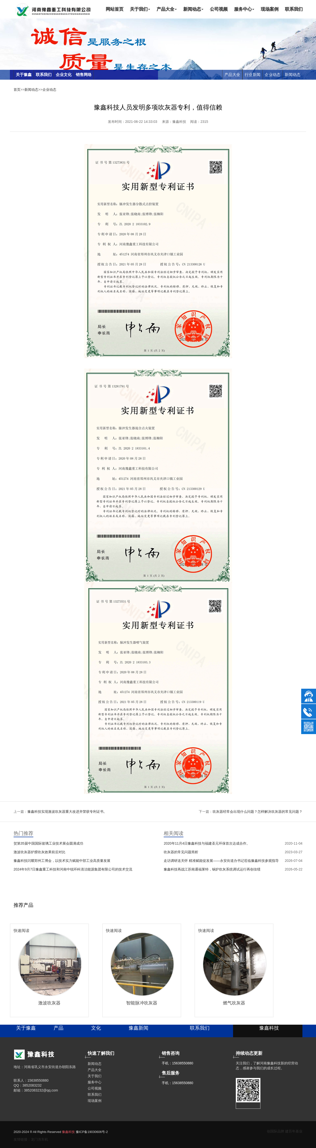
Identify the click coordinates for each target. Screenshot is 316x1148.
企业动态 (272, 75)
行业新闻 (252, 75)
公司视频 (219, 9)
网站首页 (114, 9)
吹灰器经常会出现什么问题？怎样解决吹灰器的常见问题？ (257, 812)
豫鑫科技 (68, 1132)
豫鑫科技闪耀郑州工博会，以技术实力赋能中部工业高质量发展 (62, 861)
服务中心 (244, 9)
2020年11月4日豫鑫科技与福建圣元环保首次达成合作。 (207, 843)
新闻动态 (193, 9)
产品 (58, 1028)
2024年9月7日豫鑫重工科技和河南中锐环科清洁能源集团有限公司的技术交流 (73, 869)
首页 (17, 90)
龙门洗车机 (39, 1139)
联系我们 (294, 9)
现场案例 (269, 9)
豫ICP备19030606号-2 (92, 1132)
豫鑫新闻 (138, 1028)
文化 (96, 1028)
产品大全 (167, 9)
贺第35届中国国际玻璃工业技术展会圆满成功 (48, 843)
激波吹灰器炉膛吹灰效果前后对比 (39, 852)
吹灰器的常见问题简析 (181, 852)
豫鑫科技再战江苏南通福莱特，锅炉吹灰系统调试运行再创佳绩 (212, 869)
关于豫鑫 (26, 1028)
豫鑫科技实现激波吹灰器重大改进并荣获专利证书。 (67, 812)
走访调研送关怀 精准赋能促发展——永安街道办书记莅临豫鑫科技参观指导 (221, 861)
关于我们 (140, 9)
